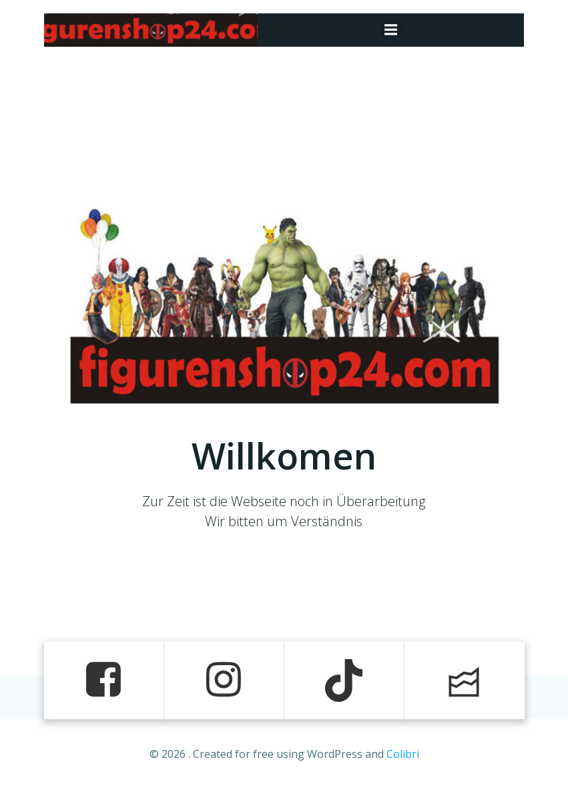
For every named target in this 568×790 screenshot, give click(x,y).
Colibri (402, 754)
